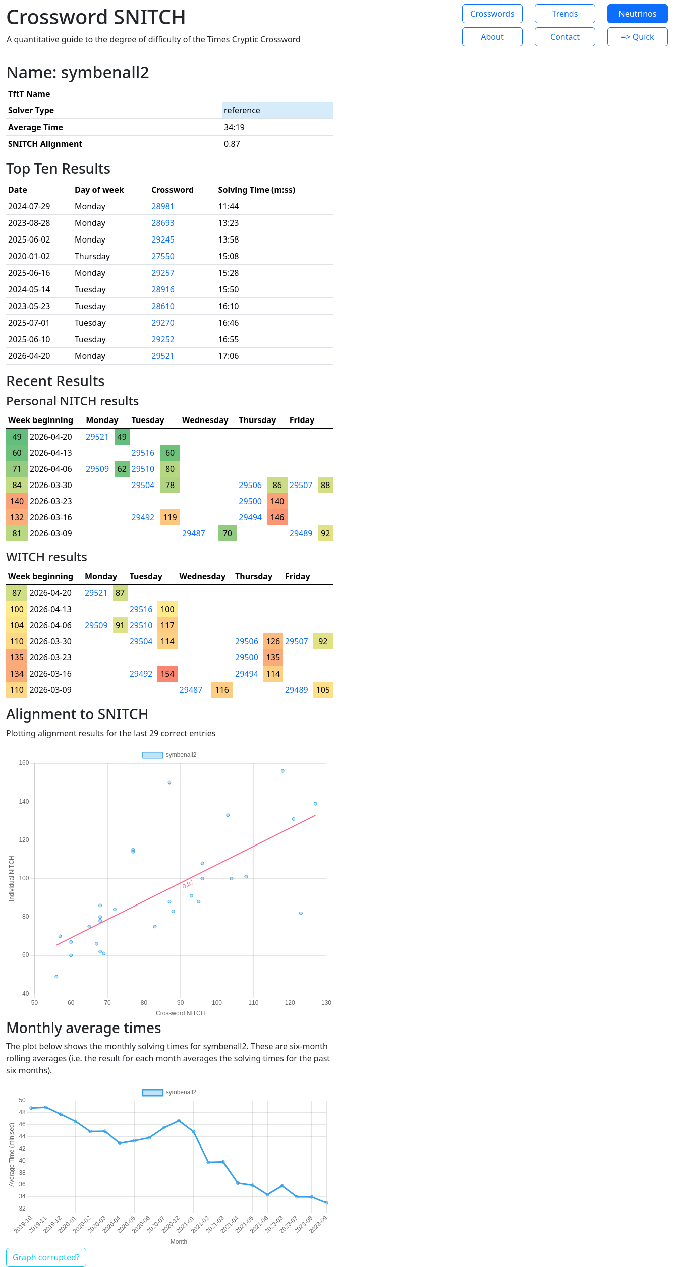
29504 (143, 485)
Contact (565, 36)
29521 (163, 355)
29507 (301, 485)
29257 (163, 272)
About (492, 36)
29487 (193, 533)
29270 (163, 322)
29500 (250, 501)
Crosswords (492, 13)
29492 (143, 517)
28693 (163, 222)
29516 (143, 452)
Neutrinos (638, 13)
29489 (301, 533)
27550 (163, 256)
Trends (565, 13)
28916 (163, 289)
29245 (163, 239)
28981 (163, 206)
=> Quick (637, 36)
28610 (163, 306)
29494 (250, 517)
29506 (250, 485)
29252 (163, 339)
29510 (143, 468)
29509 (97, 468)
